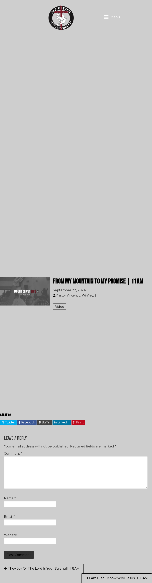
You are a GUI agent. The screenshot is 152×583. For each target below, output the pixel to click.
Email (9, 517)
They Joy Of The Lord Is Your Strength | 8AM (41, 568)
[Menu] (112, 17)
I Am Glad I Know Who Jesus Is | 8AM (116, 578)
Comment (13, 453)
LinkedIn (62, 422)
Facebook (27, 422)
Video (59, 307)
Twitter (8, 422)
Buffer (45, 422)
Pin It (78, 422)
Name (10, 498)
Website (10, 535)
